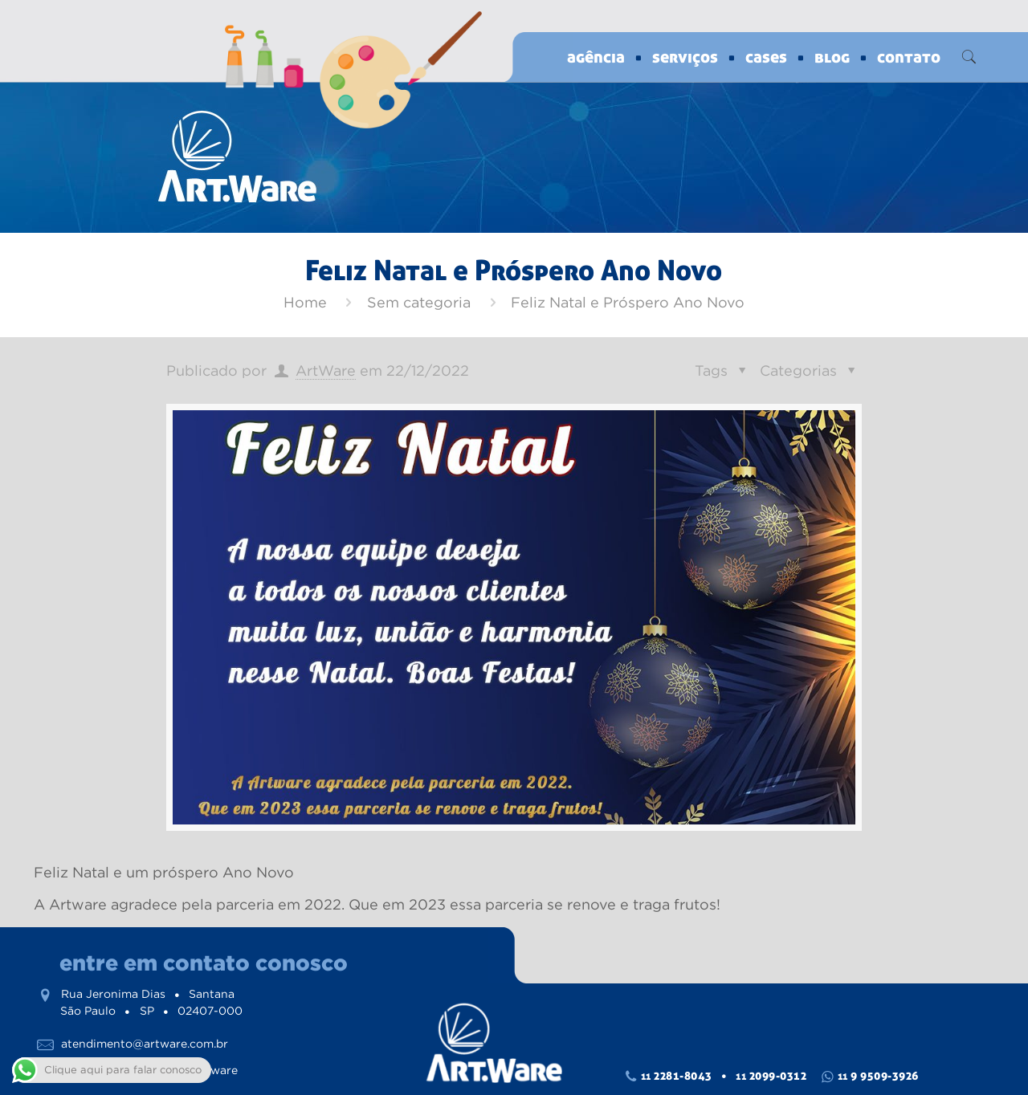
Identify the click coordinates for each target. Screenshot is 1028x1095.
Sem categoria (419, 303)
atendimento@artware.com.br (144, 1043)
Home (305, 303)
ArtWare (326, 371)
